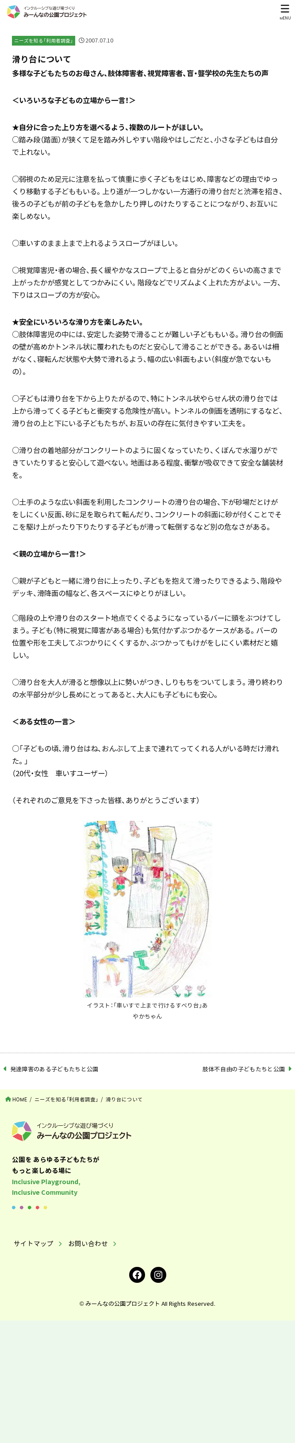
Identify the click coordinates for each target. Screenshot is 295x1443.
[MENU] (285, 11)
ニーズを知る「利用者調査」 (43, 40)
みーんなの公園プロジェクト (122, 1303)
